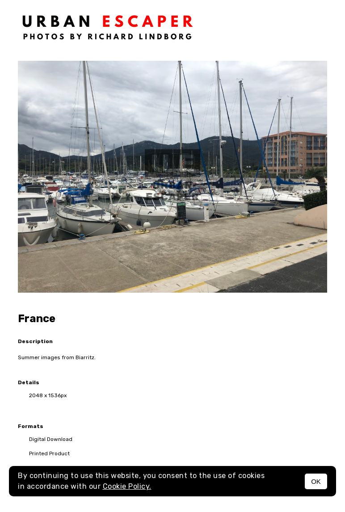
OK (316, 481)
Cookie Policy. (127, 486)
